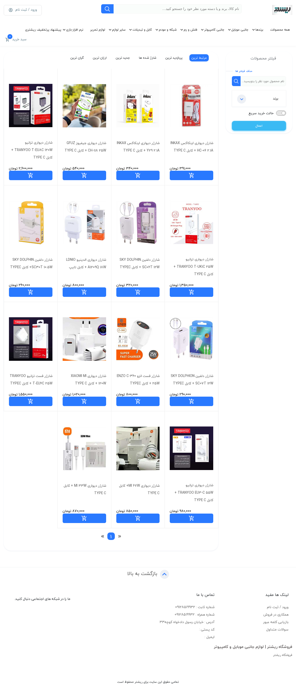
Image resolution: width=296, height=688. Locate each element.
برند (257, 99)
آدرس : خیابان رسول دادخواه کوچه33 (187, 622)
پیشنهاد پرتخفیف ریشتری (43, 29)
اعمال (258, 125)
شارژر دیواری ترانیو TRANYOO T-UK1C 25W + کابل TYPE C (193, 266)
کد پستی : (206, 629)
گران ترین (76, 57)
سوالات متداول (277, 629)
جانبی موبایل (240, 29)
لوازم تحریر (97, 29)
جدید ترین (122, 57)
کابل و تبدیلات (142, 29)
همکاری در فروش (276, 614)
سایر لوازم (119, 29)
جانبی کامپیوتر (214, 29)
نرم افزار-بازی (74, 29)
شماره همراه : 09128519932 (194, 614)
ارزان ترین (99, 57)
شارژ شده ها (147, 57)
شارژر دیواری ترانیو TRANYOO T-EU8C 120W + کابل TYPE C (31, 150)
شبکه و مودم (168, 29)
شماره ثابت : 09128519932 (194, 607)
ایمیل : (209, 637)
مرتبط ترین (198, 57)
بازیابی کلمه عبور (276, 622)
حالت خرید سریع (261, 113)
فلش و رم (190, 29)
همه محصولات (280, 29)
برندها (259, 29)
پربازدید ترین (173, 57)
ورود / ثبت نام (278, 607)
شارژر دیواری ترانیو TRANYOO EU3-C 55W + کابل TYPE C (193, 492)
